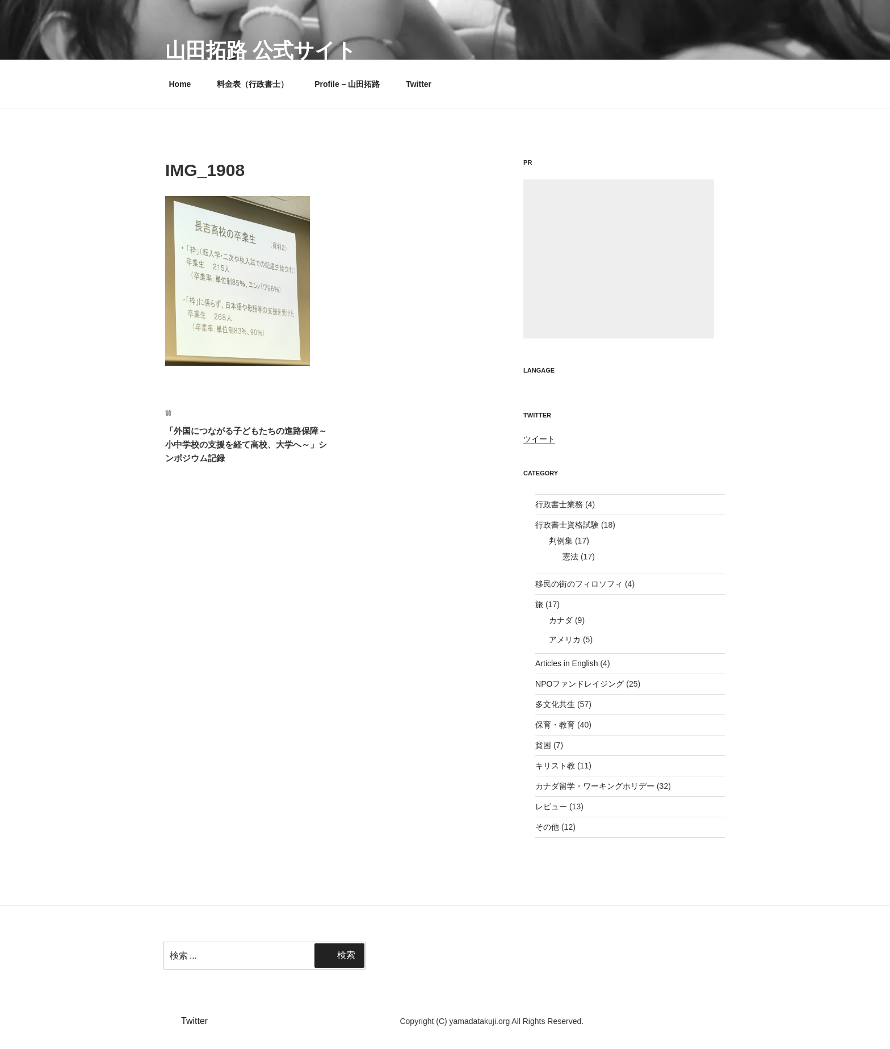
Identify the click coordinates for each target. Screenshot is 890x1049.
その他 (547, 826)
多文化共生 (555, 704)
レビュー (551, 806)
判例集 (561, 540)
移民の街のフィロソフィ (579, 583)
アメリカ (565, 639)
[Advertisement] (618, 258)
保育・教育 (555, 724)
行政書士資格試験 (567, 524)
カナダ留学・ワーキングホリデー (594, 786)
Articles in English (566, 663)
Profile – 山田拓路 (347, 84)
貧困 (543, 745)
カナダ (561, 620)
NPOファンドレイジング (579, 683)
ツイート (539, 439)
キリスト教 (555, 765)
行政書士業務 (559, 504)
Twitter (418, 84)
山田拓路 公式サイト (260, 50)
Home (180, 84)
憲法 (570, 556)
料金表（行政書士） (252, 84)
